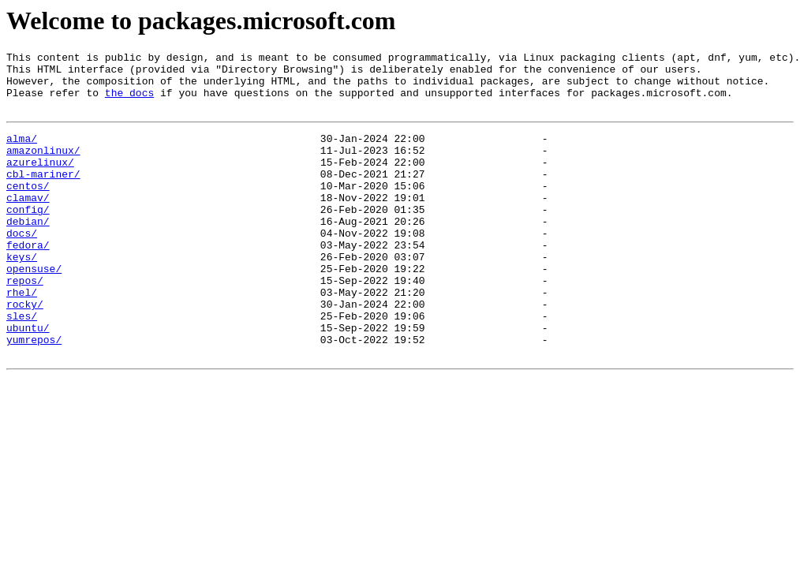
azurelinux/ (40, 181)
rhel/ (21, 337)
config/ (28, 237)
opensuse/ (34, 308)
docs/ (21, 266)
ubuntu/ (28, 379)
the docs (129, 102)
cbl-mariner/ (43, 195)
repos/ (24, 323)
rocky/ (24, 351)
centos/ (28, 209)
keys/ (21, 294)
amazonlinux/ (43, 166)
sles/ (21, 365)
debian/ (28, 252)
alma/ (21, 152)
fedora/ (28, 280)
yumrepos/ (34, 394)
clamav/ (28, 223)
